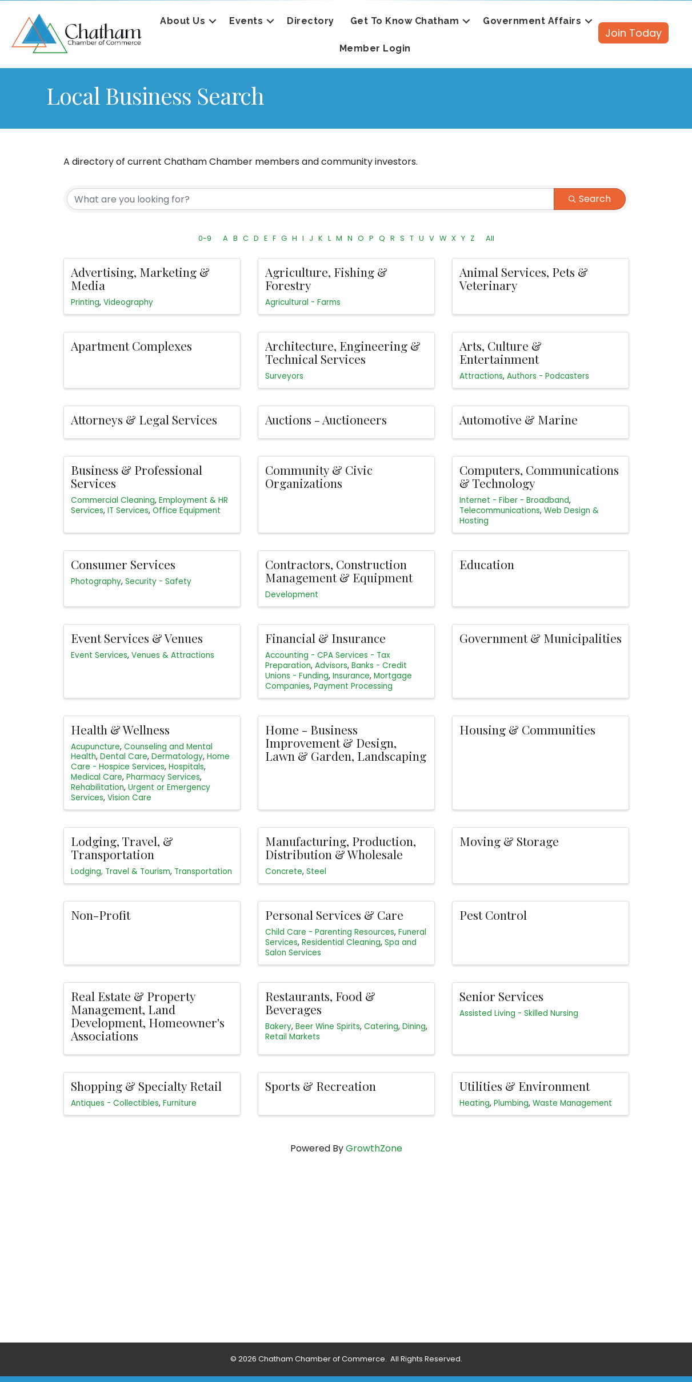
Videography (128, 302)
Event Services (99, 655)
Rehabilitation (97, 787)
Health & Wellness (120, 729)
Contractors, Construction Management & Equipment (339, 570)
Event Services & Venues (137, 638)
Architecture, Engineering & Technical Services (343, 352)
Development (291, 594)
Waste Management (572, 1103)
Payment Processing (353, 686)
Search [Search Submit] (590, 198)
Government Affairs (532, 20)
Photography (96, 581)
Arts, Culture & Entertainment (500, 352)
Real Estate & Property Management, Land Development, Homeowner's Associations (148, 1015)
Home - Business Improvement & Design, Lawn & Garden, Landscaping (345, 742)
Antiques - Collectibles (115, 1103)
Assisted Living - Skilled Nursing (518, 1013)
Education (486, 564)
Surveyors (284, 376)
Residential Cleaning (341, 942)
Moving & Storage (509, 841)
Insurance (351, 675)
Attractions (481, 376)
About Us (182, 20)
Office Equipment (187, 510)
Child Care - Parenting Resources (329, 932)
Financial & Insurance (325, 638)
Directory (310, 20)
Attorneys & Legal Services (144, 419)
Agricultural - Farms (303, 302)
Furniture (180, 1103)
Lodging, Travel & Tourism (120, 871)
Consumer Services (123, 564)
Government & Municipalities (540, 638)
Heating (474, 1103)
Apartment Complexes (131, 345)
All (490, 238)
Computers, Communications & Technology (539, 476)
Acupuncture (95, 746)
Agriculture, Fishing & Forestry (326, 278)
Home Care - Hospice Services (150, 761)
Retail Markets (292, 1036)
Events (246, 20)
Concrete (283, 871)
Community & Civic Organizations (319, 476)
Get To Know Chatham (404, 20)
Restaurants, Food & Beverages (320, 1002)
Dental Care (123, 756)
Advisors (331, 665)
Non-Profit (100, 915)
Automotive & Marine (518, 419)
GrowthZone (374, 1148)
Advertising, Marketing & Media (140, 278)
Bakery (278, 1026)
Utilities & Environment (524, 1086)
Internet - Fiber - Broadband (514, 500)
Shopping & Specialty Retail (146, 1086)
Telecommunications (499, 510)
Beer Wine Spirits (327, 1026)
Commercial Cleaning (113, 500)
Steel (316, 871)
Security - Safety (158, 581)
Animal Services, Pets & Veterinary (523, 278)
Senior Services (501, 996)
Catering (381, 1026)
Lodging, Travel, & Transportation (122, 847)
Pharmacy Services (163, 777)
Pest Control (493, 915)
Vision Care (129, 797)
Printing (85, 302)
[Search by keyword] (310, 199)
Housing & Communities (527, 729)
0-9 (204, 238)
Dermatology (177, 756)
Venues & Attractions (172, 655)
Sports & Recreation (320, 1086)
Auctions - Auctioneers (326, 419)
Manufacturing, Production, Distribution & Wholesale (340, 847)
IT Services (128, 510)
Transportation (203, 871)
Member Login (375, 48)
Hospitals (186, 766)
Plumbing (511, 1103)
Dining (414, 1026)
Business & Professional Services (136, 476)
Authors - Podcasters (548, 376)
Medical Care (96, 777)
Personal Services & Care (334, 915)
